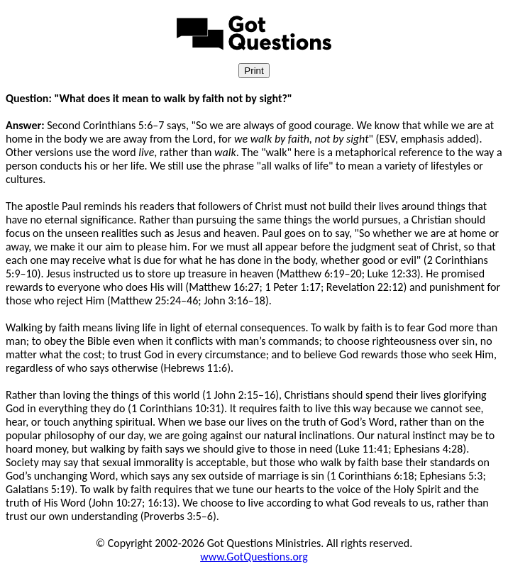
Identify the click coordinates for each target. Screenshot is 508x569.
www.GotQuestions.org (254, 556)
